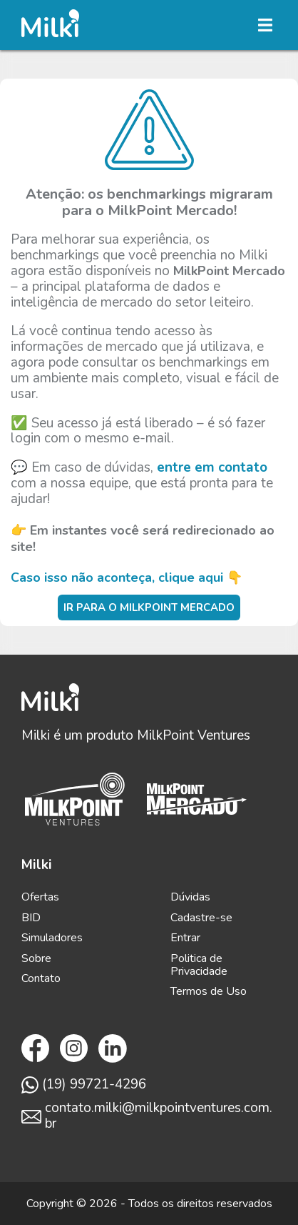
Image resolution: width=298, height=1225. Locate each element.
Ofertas (40, 897)
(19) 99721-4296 (83, 1084)
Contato (41, 978)
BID (31, 918)
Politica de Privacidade (198, 965)
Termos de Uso (208, 991)
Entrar (185, 938)
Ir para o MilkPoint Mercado (149, 607)
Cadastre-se (201, 918)
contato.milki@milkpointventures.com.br (146, 1116)
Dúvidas (190, 897)
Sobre (36, 958)
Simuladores (52, 938)
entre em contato (212, 467)
